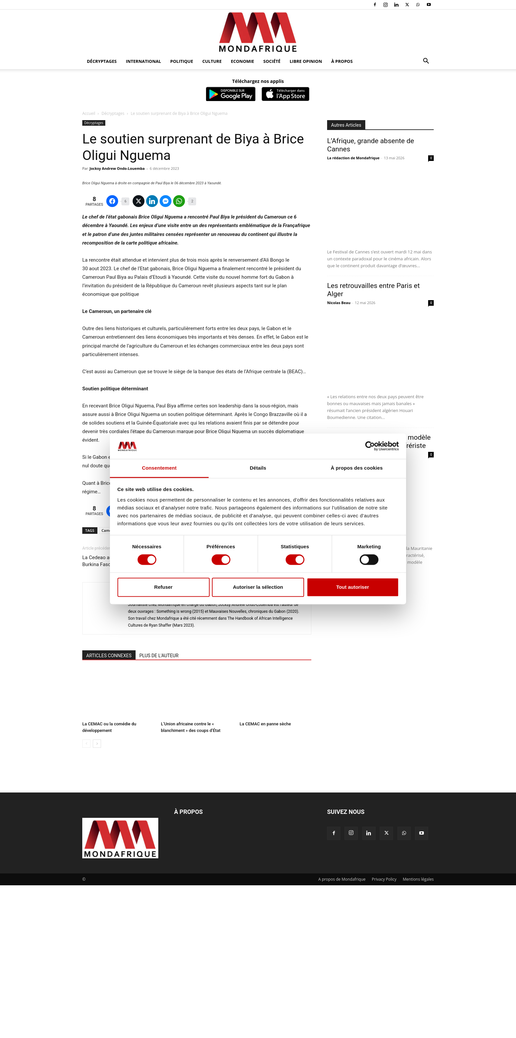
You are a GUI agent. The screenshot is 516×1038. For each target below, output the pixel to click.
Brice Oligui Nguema (187, 683)
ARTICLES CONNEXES (109, 808)
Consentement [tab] (159, 468)
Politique (181, 61)
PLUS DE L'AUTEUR (159, 808)
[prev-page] (86, 896)
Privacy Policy (384, 1032)
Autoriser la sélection (258, 587)
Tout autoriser (352, 587)
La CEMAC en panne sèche (265, 876)
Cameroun (111, 683)
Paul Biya (154, 683)
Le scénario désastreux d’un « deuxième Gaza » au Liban (259, 713)
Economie (242, 61)
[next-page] (97, 896)
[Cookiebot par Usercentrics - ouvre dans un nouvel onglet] (370, 446)
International (143, 61)
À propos (342, 61)
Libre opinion (306, 61)
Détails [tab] (258, 468)
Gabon (133, 683)
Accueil (88, 113)
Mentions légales (418, 1032)
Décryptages (101, 61)
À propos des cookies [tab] (357, 468)
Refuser (163, 587)
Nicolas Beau (338, 302)
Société (271, 61)
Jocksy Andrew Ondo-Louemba (117, 168)
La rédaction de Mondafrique (353, 157)
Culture (212, 61)
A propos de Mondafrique (342, 1032)
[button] (426, 62)
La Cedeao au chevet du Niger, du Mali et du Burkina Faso (130, 713)
